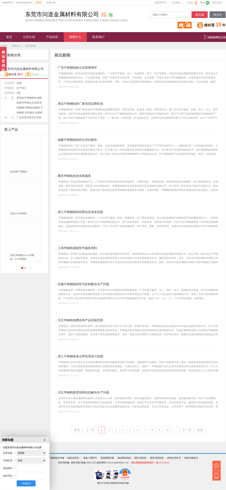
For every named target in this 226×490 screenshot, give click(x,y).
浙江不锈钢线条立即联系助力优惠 (80, 356)
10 (167, 430)
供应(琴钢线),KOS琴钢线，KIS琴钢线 (22, 257)
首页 (9, 37)
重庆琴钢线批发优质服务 (74, 175)
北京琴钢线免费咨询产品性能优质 (80, 320)
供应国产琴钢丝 (18, 171)
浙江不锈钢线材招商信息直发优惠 (80, 212)
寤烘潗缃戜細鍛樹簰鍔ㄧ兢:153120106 (150, 462)
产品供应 (52, 37)
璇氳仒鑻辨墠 (90, 458)
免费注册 (50, 2)
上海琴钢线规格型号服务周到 (77, 248)
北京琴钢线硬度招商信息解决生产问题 (83, 392)
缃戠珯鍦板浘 (191, 458)
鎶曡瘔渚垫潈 (174, 458)
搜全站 (217, 14)
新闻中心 (75, 37)
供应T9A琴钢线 (18, 213)
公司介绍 (29, 37)
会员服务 (176, 2)
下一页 (186, 430)
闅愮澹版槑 (140, 458)
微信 (202, 2)
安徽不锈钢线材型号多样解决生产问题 (83, 284)
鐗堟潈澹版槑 (157, 458)
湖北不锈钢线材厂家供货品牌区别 (80, 103)
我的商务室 (160, 2)
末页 (200, 430)
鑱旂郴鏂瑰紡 (124, 458)
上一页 (90, 430)
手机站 (190, 2)
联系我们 (98, 37)
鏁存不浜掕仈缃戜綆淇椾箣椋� (113, 483)
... (175, 430)
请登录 (38, 2)
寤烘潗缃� (63, 462)
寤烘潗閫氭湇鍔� (55, 458)
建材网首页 (8, 2)
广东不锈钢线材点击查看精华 (77, 67)
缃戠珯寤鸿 (73, 458)
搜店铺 (199, 14)
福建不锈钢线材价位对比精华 (77, 139)
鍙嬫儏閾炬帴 (107, 458)
